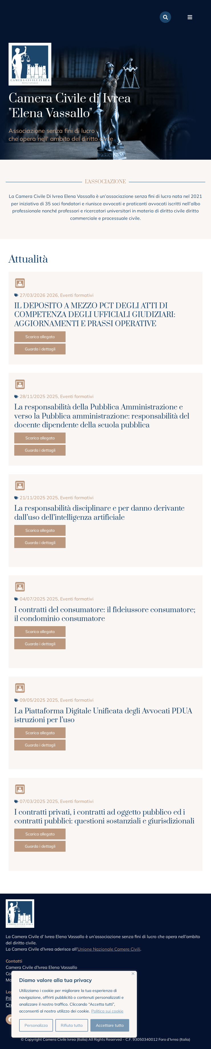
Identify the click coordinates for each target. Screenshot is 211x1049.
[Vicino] (133, 973)
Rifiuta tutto (72, 1025)
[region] (74, 1004)
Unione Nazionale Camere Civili (109, 949)
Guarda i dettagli (40, 349)
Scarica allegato (40, 336)
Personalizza (36, 1025)
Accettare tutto (110, 1025)
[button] (190, 17)
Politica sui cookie (107, 1011)
